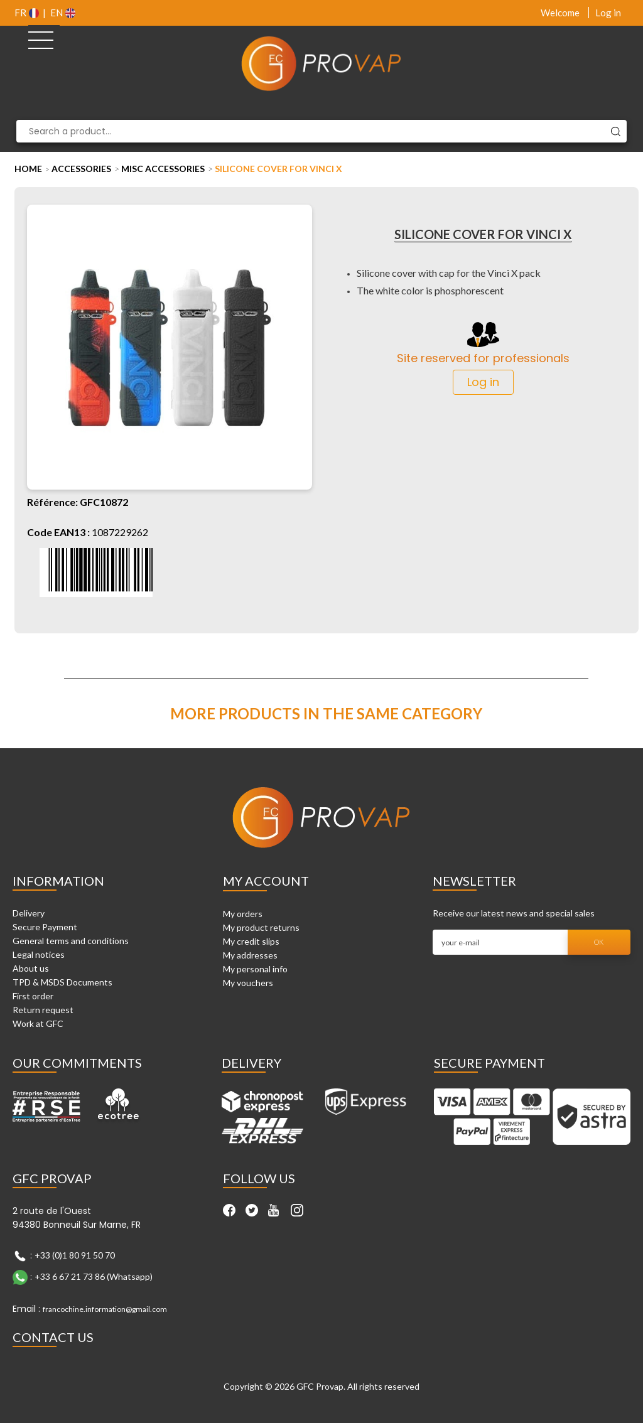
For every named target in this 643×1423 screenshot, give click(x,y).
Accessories (81, 168)
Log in (608, 12)
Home (28, 168)
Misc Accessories (163, 168)
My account (266, 880)
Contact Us (53, 1337)
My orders (242, 913)
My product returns (261, 927)
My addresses (250, 955)
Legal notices (39, 954)
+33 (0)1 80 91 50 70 (75, 1254)
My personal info (255, 969)
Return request (43, 1009)
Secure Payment (45, 926)
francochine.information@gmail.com (105, 1309)
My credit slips (251, 941)
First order (33, 996)
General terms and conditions (71, 940)
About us (31, 968)
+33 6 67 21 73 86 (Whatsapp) (94, 1275)
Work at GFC (38, 1023)
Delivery (29, 913)
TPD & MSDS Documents (62, 982)
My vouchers (248, 982)
